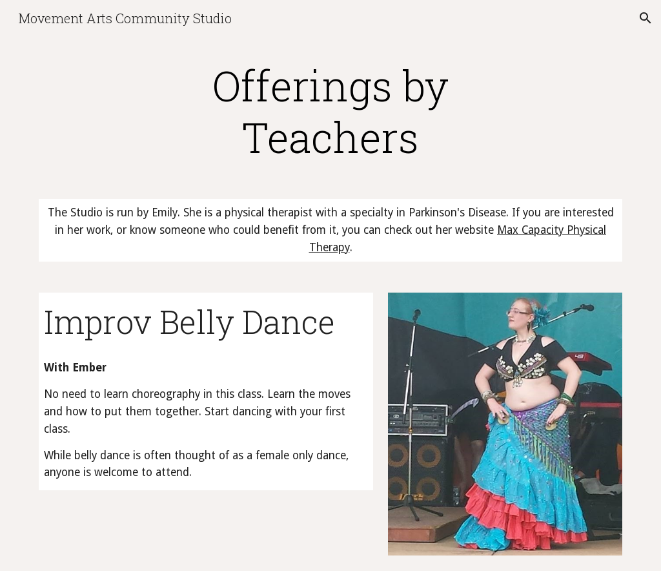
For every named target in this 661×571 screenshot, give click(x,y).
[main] (330, 111)
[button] (645, 18)
